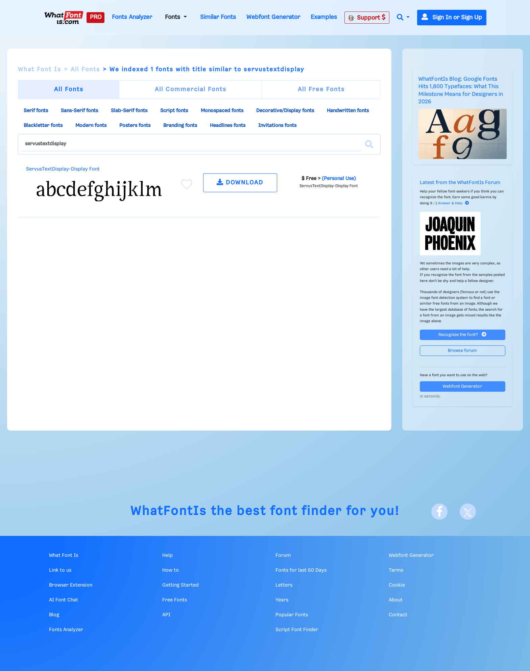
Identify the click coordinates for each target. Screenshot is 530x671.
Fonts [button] (173, 17)
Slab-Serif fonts (129, 110)
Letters (283, 585)
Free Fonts (174, 600)
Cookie (397, 585)
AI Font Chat (63, 600)
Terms (396, 570)
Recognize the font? (462, 334)
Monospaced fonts (222, 110)
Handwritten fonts (348, 110)
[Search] (369, 144)
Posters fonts (134, 125)
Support (367, 17)
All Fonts (85, 70)
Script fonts (174, 110)
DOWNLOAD (240, 182)
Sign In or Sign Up (451, 18)
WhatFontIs (168, 511)
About (396, 600)
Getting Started (180, 585)
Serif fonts (36, 110)
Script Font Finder (296, 630)
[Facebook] (439, 512)
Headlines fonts (227, 125)
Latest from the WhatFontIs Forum (460, 182)
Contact (398, 615)
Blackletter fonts (43, 125)
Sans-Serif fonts (79, 110)
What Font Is (39, 70)
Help (167, 555)
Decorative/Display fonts (285, 110)
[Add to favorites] (186, 184)
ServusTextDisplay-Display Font (63, 169)
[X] (468, 512)
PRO (95, 17)
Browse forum (462, 351)
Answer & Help (453, 203)
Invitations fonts (277, 125)
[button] (403, 18)
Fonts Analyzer (132, 17)
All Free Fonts (321, 89)
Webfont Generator (273, 17)
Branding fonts (180, 125)
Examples (324, 17)
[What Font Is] (64, 17)
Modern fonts (90, 125)
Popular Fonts (291, 615)
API (166, 615)
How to (170, 570)
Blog (54, 615)
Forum (283, 555)
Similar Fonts (218, 17)
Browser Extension (70, 585)
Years (281, 600)
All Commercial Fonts (190, 89)
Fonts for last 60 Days (301, 570)
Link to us (60, 570)
